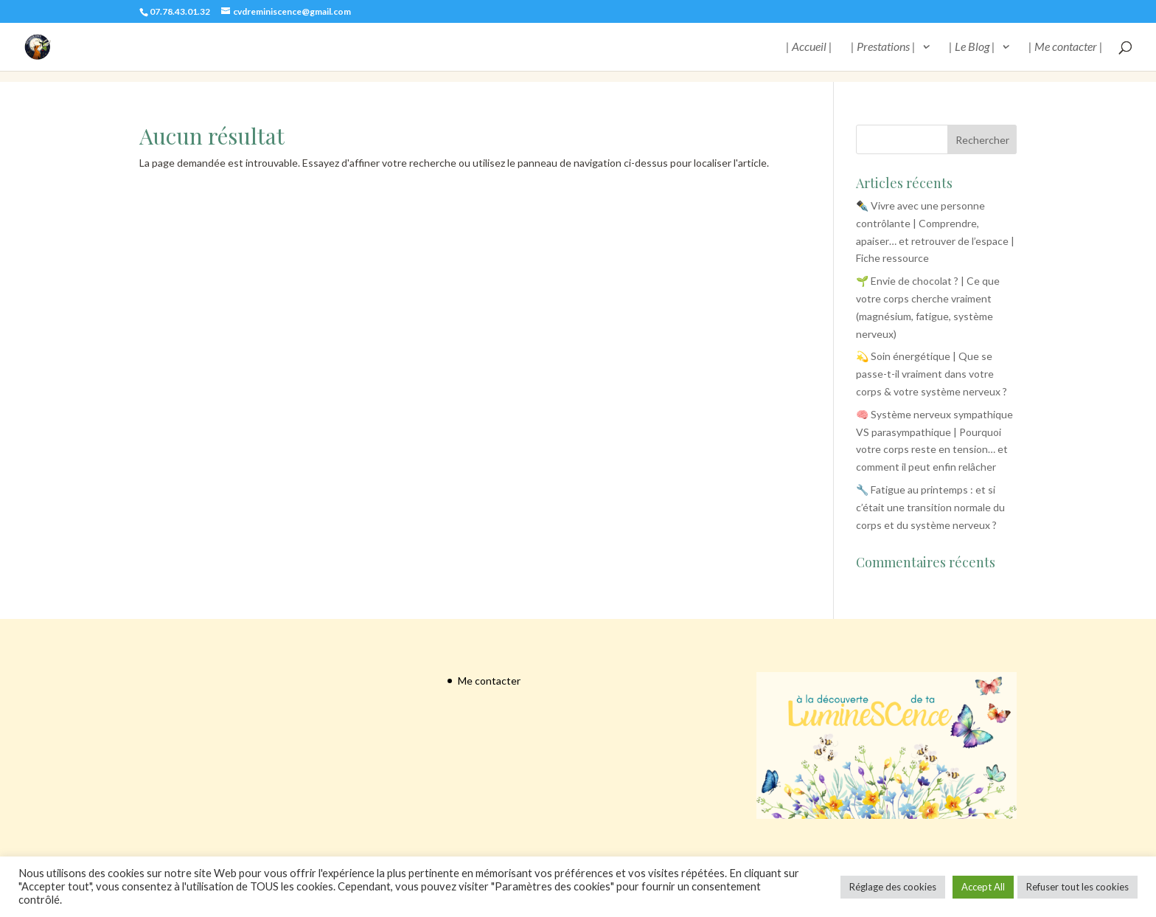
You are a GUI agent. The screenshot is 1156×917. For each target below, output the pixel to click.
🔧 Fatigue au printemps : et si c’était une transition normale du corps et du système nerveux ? (930, 507)
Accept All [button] (983, 887)
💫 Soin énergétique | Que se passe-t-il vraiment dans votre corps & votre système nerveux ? (931, 374)
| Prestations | (883, 47)
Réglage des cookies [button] (892, 887)
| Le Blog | (972, 47)
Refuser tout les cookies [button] (1077, 887)
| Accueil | (809, 47)
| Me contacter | (1065, 47)
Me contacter (489, 680)
